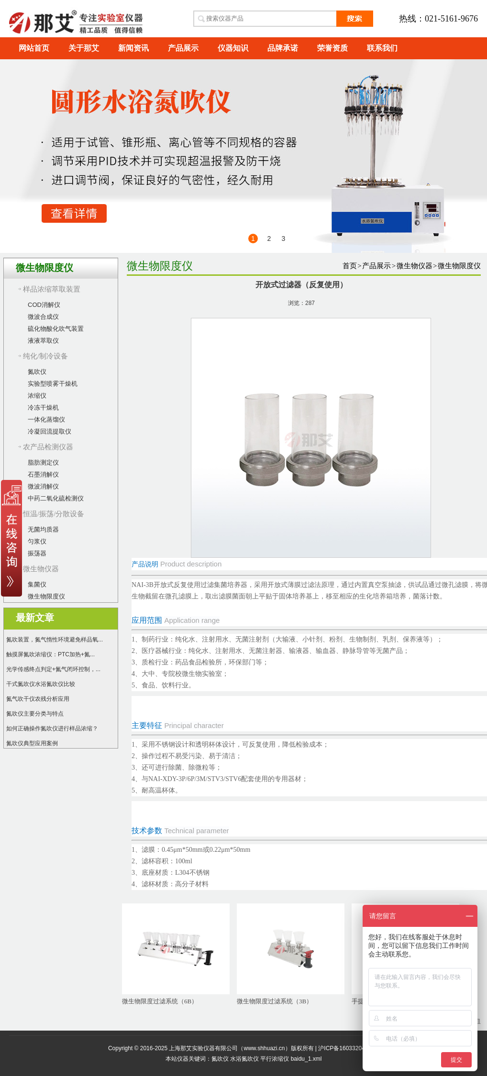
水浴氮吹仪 (244, 1058)
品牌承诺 (282, 48)
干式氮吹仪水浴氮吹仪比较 (40, 684)
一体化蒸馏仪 (46, 419)
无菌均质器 (43, 529)
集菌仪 (37, 584)
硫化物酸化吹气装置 (56, 328)
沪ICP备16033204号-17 (348, 1048)
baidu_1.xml (306, 1058)
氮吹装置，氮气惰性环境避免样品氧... (54, 639)
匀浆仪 (37, 541)
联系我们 (382, 48)
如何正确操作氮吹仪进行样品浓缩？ (52, 728)
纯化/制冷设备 (45, 356)
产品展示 (183, 48)
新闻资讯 (133, 48)
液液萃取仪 (43, 340)
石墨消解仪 (43, 474)
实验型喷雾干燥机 (52, 383)
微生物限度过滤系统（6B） (160, 1001)
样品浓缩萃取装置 (51, 289)
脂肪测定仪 (43, 462)
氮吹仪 (37, 371)
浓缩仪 (37, 395)
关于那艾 (83, 48)
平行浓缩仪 (274, 1058)
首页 (350, 266)
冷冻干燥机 (43, 407)
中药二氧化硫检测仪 (56, 498)
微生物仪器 (41, 569)
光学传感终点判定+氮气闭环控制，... (53, 669)
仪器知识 (233, 48)
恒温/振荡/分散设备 (53, 514)
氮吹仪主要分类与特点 (35, 713)
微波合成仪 (43, 316)
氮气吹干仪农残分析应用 (37, 699)
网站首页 (34, 48)
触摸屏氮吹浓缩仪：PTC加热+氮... (50, 654)
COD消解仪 (44, 304)
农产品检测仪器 (48, 447)
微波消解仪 (43, 486)
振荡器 (37, 553)
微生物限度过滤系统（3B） (274, 1001)
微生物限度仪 (46, 596)
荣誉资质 (332, 48)
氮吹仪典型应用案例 (32, 743)
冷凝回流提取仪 (49, 431)
